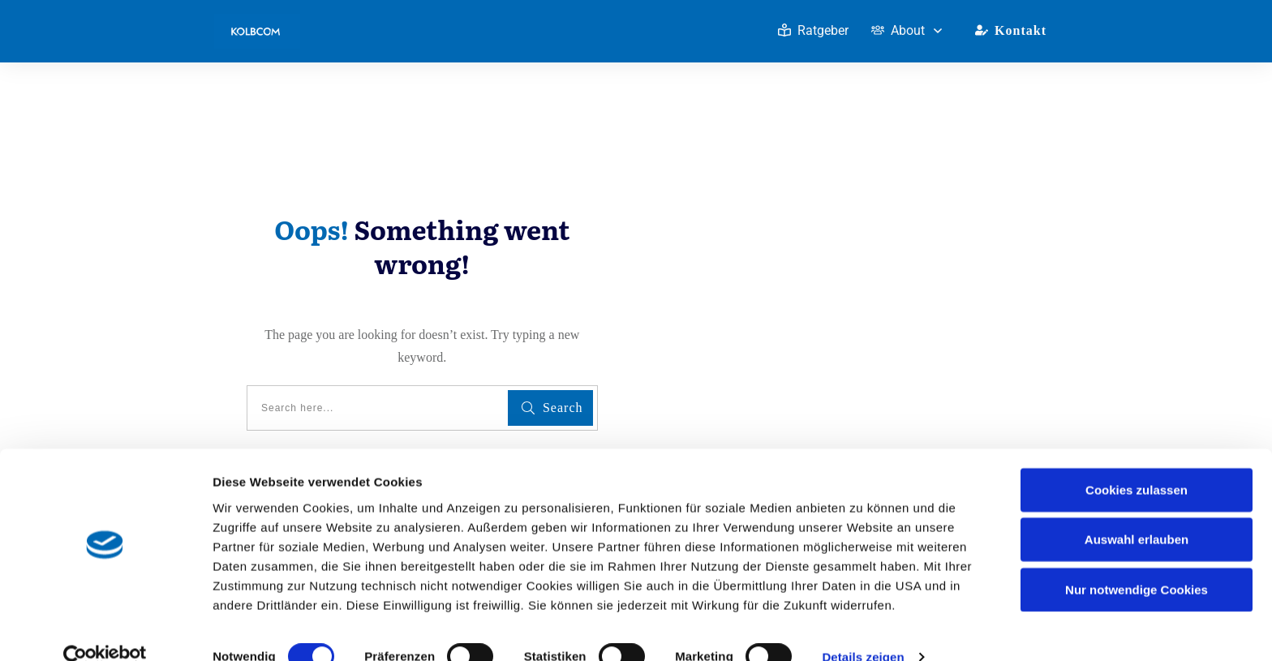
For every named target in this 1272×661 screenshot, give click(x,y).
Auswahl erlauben (1136, 511)
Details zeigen (863, 629)
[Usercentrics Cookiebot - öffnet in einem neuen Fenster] (105, 629)
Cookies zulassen (1136, 461)
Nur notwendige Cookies (1136, 561)
